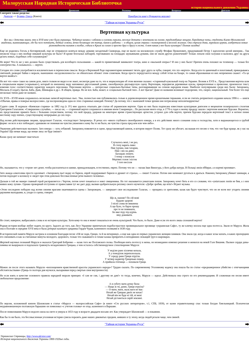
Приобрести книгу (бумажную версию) (149, 16)
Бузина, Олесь (24, 16)
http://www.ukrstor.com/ (39, 336)
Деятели (8, 16)
